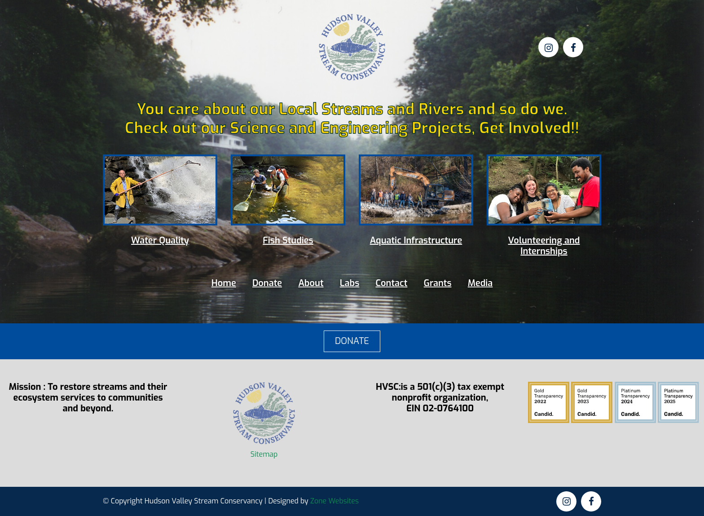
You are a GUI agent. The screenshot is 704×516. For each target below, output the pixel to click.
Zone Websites (334, 501)
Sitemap (264, 454)
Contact (392, 283)
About (310, 283)
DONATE (352, 341)
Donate (267, 283)
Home (223, 283)
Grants (438, 283)
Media (480, 283)
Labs (349, 283)
